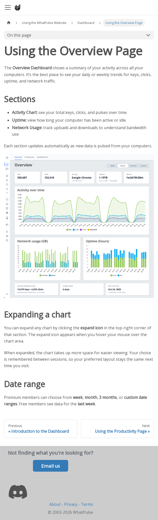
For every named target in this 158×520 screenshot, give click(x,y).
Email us (50, 466)
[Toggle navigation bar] (7, 7)
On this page (19, 35)
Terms (87, 504)
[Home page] (8, 23)
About (55, 504)
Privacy (70, 504)
